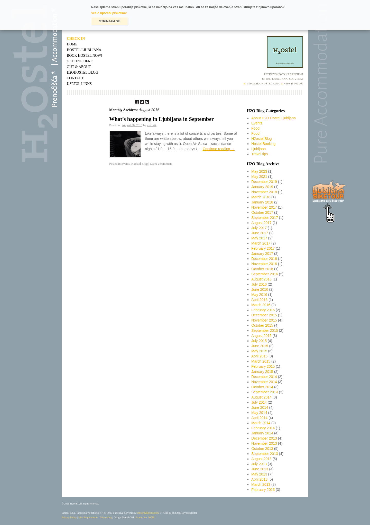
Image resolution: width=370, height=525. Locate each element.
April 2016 (259, 300)
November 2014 (264, 382)
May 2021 (259, 176)
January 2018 (262, 202)
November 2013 (264, 443)
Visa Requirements (88, 517)
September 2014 (264, 392)
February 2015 (263, 366)
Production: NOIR (145, 517)
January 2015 (262, 372)
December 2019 (264, 182)
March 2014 (260, 423)
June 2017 (259, 233)
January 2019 (262, 187)
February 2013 (263, 490)
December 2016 (264, 259)
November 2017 (264, 207)
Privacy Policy (69, 517)
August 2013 (261, 459)
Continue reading (219, 149)
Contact (75, 78)
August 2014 (261, 397)
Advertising (106, 517)
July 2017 (259, 228)
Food (255, 128)
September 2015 (264, 330)
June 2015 (259, 346)
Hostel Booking (263, 144)
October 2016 (262, 269)
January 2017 (262, 253)
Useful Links (79, 84)
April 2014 (259, 418)
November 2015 (264, 320)
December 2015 (264, 315)
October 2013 (262, 448)
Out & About (79, 67)
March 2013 (260, 484)
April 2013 (259, 479)
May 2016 (259, 295)
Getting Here (80, 61)
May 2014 (259, 413)
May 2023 (259, 171)
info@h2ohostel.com (148, 512)
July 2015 (259, 341)
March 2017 (260, 243)
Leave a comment (161, 164)
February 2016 (263, 310)
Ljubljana (258, 149)
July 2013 (259, 464)
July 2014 (259, 402)
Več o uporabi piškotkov (109, 13)
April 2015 (259, 356)
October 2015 (262, 325)
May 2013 (259, 474)
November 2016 (264, 264)
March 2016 (260, 305)
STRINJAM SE (109, 21)
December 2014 (264, 377)
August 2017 (261, 223)
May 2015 (259, 351)
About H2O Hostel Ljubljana (273, 118)
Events (125, 164)
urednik (151, 125)
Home (72, 44)
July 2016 (259, 284)
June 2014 (259, 407)
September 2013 (264, 454)
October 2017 (262, 212)
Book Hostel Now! (84, 55)
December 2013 (264, 438)
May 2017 (259, 238)
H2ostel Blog (139, 164)
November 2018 (264, 192)
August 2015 (261, 336)
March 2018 (260, 197)
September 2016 (264, 274)
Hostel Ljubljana (84, 50)
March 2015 (260, 361)
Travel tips (259, 154)
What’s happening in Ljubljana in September (161, 119)
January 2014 (262, 433)
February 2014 (263, 428)
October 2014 (262, 387)
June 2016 (259, 289)
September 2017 (264, 218)
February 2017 (263, 248)
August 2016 (261, 279)
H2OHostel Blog (82, 72)
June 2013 (259, 469)
